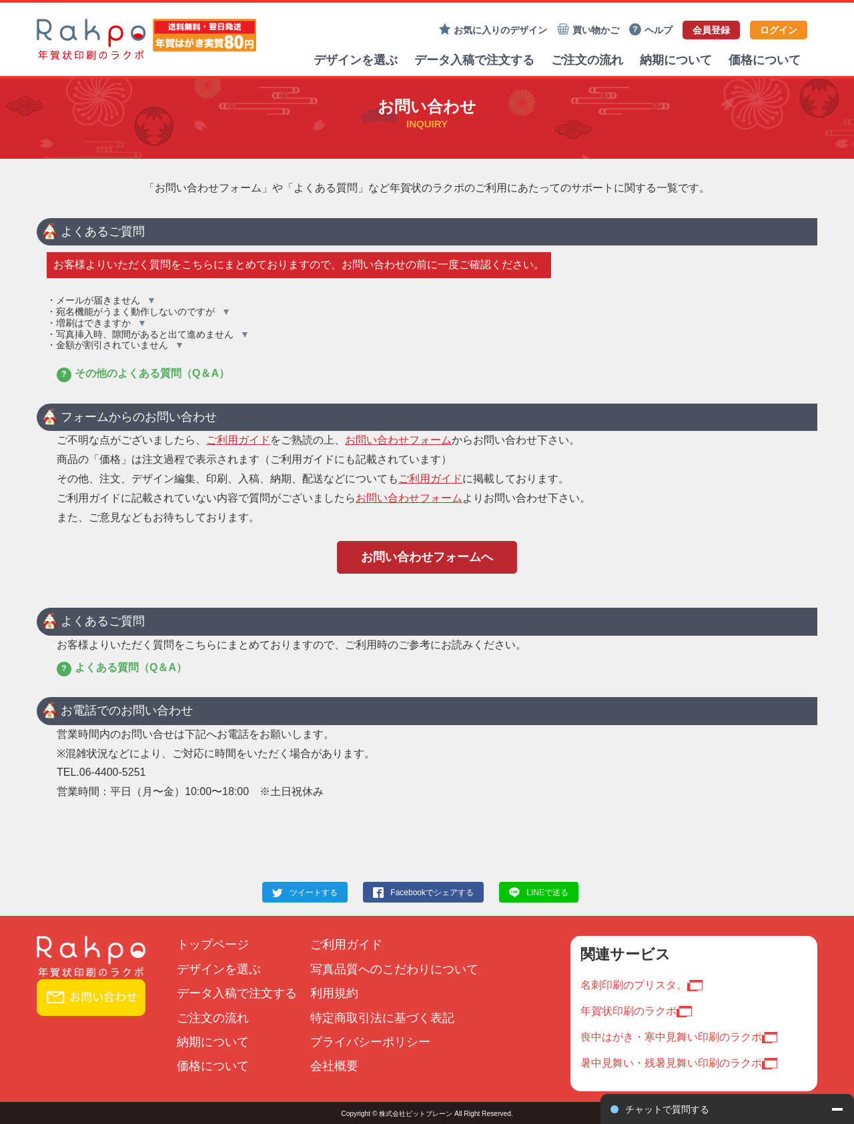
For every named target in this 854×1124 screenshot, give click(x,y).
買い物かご (588, 30)
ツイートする (314, 892)
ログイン (778, 30)
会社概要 (334, 1066)
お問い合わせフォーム (398, 440)
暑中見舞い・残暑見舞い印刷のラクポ (671, 1063)
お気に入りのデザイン (493, 30)
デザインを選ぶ (356, 60)
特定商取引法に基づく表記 (382, 1018)
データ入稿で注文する (474, 60)
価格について (765, 60)
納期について (676, 60)
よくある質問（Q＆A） (122, 667)
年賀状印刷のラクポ (628, 1011)
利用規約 (334, 993)
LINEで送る (547, 892)
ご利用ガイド (238, 440)
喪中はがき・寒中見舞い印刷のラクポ (671, 1037)
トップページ (213, 944)
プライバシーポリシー (370, 1042)
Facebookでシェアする (432, 892)
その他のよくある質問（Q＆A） (143, 373)
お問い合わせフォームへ (427, 557)
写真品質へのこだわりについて (394, 969)
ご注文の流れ (587, 60)
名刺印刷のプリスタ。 (633, 985)
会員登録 (711, 30)
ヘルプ (651, 30)
